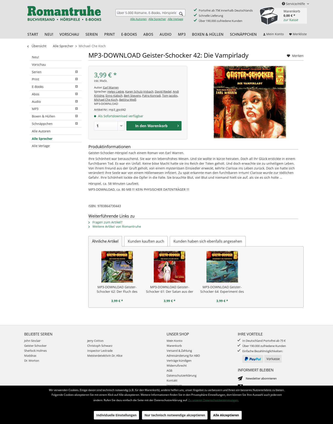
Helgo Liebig (115, 91)
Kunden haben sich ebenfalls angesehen (207, 241)
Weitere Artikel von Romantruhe (114, 226)
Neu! (35, 57)
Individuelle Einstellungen (116, 415)
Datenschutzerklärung (181, 375)
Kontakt (172, 380)
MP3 (55, 109)
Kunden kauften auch (146, 241)
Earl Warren (111, 87)
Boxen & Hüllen (55, 116)
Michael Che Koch (106, 100)
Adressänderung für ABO (183, 356)
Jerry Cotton (95, 341)
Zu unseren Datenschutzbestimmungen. (213, 400)
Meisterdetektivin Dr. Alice (104, 356)
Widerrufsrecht (177, 365)
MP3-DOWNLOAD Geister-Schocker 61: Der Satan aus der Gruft (169, 289)
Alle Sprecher (157, 19)
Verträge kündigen (179, 360)
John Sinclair (32, 341)
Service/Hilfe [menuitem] (294, 4)
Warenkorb (174, 346)
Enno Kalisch (114, 96)
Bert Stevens (132, 96)
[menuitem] (150, 15)
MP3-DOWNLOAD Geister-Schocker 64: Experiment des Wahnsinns (222, 289)
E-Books (55, 86)
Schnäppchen (55, 124)
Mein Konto (174, 341)
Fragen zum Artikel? (105, 222)
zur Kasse (290, 20)
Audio (55, 101)
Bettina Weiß (127, 100)
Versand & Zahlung (179, 351)
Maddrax (30, 356)
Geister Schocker (35, 346)
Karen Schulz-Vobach (139, 91)
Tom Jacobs (169, 96)
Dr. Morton (31, 360)
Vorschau (39, 64)
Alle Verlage (175, 19)
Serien (55, 72)
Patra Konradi (151, 96)
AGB (169, 370)
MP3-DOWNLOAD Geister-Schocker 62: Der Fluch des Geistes (117, 289)
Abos (55, 94)
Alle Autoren (138, 19)
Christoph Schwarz (99, 346)
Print (55, 79)
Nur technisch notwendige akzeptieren (174, 415)
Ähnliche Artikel (105, 241)
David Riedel (163, 91)
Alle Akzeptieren (226, 415)
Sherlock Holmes (35, 351)
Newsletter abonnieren (261, 378)
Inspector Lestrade (100, 351)
